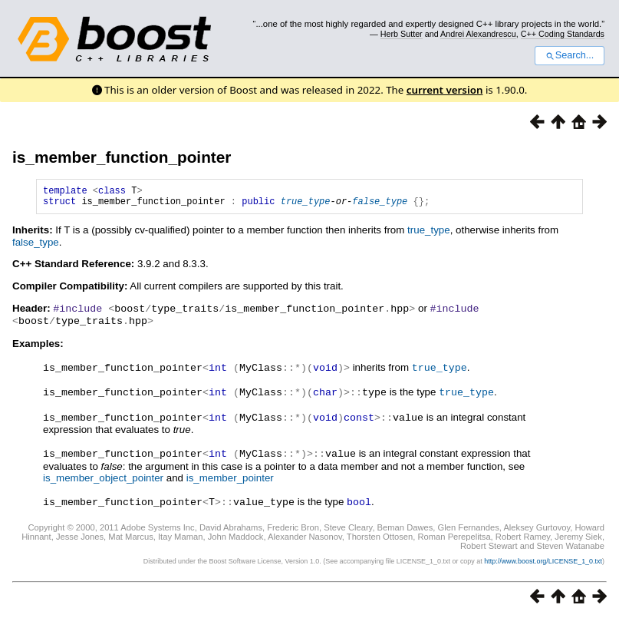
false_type (379, 205)
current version (445, 90)
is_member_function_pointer (121, 157)
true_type (306, 205)
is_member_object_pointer (103, 478)
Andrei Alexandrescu (478, 33)
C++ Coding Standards (562, 33)
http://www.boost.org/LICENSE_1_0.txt (543, 560)
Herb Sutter (401, 33)
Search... (569, 55)
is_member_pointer (230, 478)
